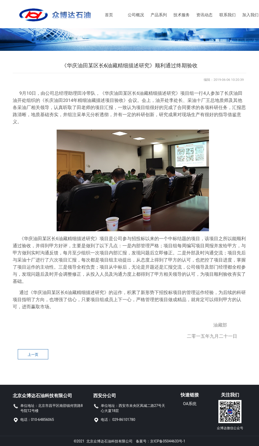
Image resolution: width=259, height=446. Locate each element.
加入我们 (245, 15)
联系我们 (222, 15)
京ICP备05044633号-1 (167, 441)
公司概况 (131, 15)
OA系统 (190, 403)
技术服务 (176, 15)
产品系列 (154, 15)
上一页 (33, 354)
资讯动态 (199, 15)
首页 (108, 15)
